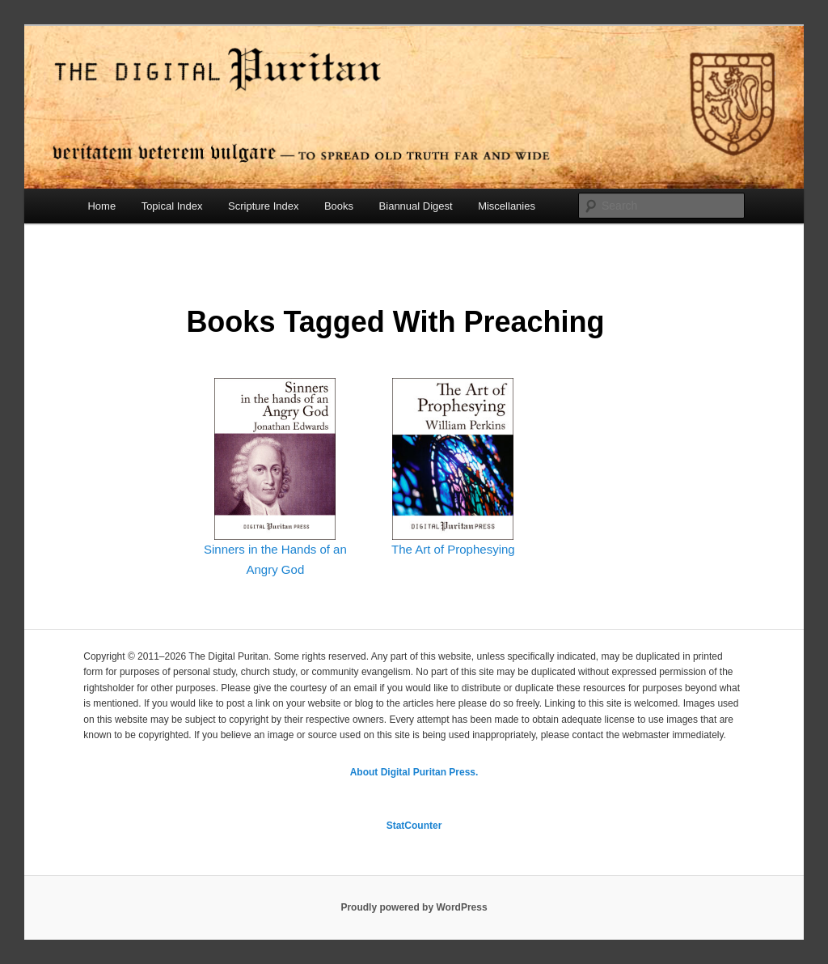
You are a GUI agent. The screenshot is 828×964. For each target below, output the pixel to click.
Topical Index (172, 206)
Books (338, 206)
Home (101, 206)
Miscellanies (506, 206)
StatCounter (414, 825)
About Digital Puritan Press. (414, 772)
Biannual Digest (416, 206)
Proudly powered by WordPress (413, 907)
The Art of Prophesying (453, 549)
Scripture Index (263, 206)
